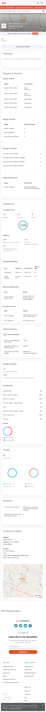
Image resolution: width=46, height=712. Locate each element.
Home (2, 7)
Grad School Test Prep (9, 669)
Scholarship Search (30, 673)
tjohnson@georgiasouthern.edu (17, 555)
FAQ (25, 697)
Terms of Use (6, 699)
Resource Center (29, 676)
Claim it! (35, 33)
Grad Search (28, 669)
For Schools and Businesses (11, 682)
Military (5, 676)
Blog (25, 700)
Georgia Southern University (24, 7)
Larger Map (37, 595)
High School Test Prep (9, 679)
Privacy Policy (7, 697)
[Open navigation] (42, 2)
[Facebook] (20, 625)
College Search (28, 666)
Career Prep (6, 673)
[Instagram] (30, 625)
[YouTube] (25, 625)
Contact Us (27, 694)
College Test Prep (8, 666)
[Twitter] (15, 625)
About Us (27, 691)
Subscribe (23, 652)
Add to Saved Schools (23, 47)
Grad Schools (10, 7)
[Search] (38, 2)
